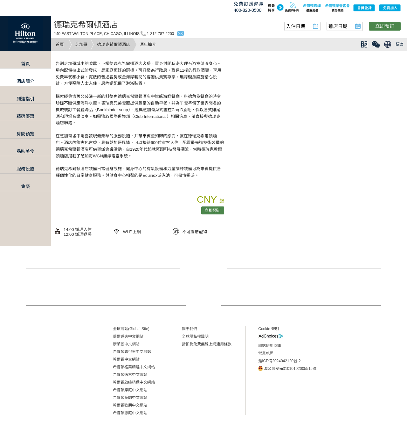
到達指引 (25, 98)
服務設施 (25, 168)
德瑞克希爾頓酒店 (113, 44)
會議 (25, 186)
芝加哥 (81, 44)
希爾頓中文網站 (126, 359)
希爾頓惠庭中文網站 (130, 413)
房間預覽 (25, 133)
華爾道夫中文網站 (128, 336)
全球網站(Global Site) (131, 329)
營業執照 (265, 353)
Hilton (25, 33)
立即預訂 (384, 26)
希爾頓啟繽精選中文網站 (134, 382)
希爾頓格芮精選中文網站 (134, 367)
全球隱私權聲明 (195, 336)
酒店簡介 (25, 81)
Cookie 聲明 (268, 329)
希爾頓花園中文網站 (130, 397)
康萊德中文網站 (126, 344)
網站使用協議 (269, 345)
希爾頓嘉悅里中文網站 (132, 352)
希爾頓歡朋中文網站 (130, 405)
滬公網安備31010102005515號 (287, 368)
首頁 (60, 44)
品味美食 (25, 151)
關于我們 (189, 329)
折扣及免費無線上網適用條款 (206, 344)
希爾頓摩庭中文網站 (130, 390)
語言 (400, 44)
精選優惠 (25, 116)
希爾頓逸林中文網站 (130, 374)
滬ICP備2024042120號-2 (279, 361)
